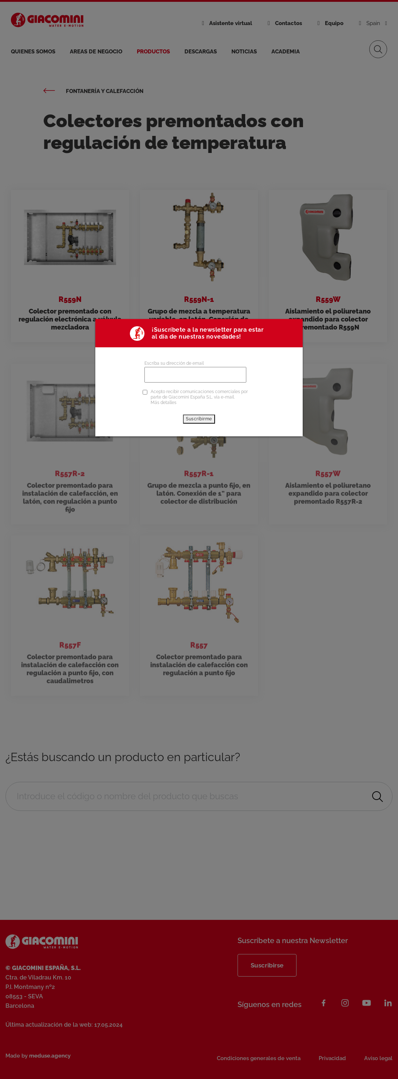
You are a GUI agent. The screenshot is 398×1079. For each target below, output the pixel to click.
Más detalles (163, 402)
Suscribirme (199, 418)
